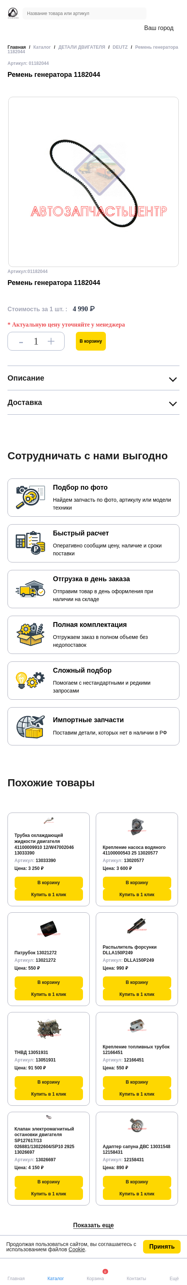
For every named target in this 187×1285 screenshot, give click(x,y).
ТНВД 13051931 (31, 1052)
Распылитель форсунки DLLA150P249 (130, 950)
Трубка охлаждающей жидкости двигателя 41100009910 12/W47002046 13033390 (44, 844)
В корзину (91, 341)
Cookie (77, 1249)
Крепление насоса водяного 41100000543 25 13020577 (134, 850)
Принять (162, 1246)
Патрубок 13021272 (36, 952)
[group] (93, 182)
